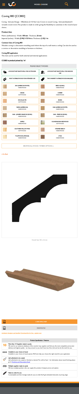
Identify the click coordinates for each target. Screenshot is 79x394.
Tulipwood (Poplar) (16, 137)
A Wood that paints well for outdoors (19, 72)
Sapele (14, 122)
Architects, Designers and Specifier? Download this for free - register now (21, 333)
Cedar (14, 94)
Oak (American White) (54, 108)
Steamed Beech (53, 130)
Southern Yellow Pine (16, 130)
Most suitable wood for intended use (19, 79)
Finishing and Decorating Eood (21, 362)
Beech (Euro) (52, 86)
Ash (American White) (16, 86)
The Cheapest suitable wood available (57, 79)
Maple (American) (15, 108)
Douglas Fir (14, 101)
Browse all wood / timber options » (38, 146)
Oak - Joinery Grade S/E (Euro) (17, 115)
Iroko (52, 101)
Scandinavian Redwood (54, 122)
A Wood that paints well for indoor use (57, 72)
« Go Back (5, 154)
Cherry (52, 94)
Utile (52, 137)
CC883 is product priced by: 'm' (14, 61)
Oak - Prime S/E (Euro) (54, 115)
